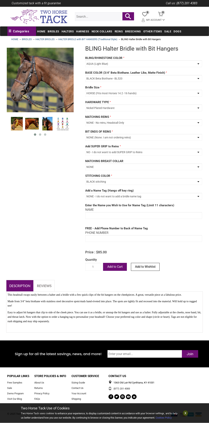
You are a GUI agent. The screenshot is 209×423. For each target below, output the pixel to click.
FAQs (37, 398)
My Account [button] (153, 19)
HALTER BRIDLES (45, 39)
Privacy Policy (41, 393)
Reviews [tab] (44, 285)
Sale (167, 31)
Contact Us (77, 388)
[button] (18, 31)
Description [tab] (19, 285)
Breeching (133, 31)
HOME (14, 39)
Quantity (91, 260)
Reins (119, 31)
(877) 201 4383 (186, 3)
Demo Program (15, 393)
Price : (90, 252)
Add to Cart (115, 266)
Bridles (53, 31)
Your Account (78, 393)
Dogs (177, 31)
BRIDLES (27, 39)
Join (190, 354)
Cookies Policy (164, 417)
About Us (39, 382)
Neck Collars (102, 31)
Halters (68, 31)
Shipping (76, 398)
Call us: (171, 3)
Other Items (152, 31)
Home (41, 31)
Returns (38, 388)
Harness (82, 31)
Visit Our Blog (14, 398)
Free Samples (14, 382)
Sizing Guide (78, 382)
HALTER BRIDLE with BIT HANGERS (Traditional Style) (87, 39)
